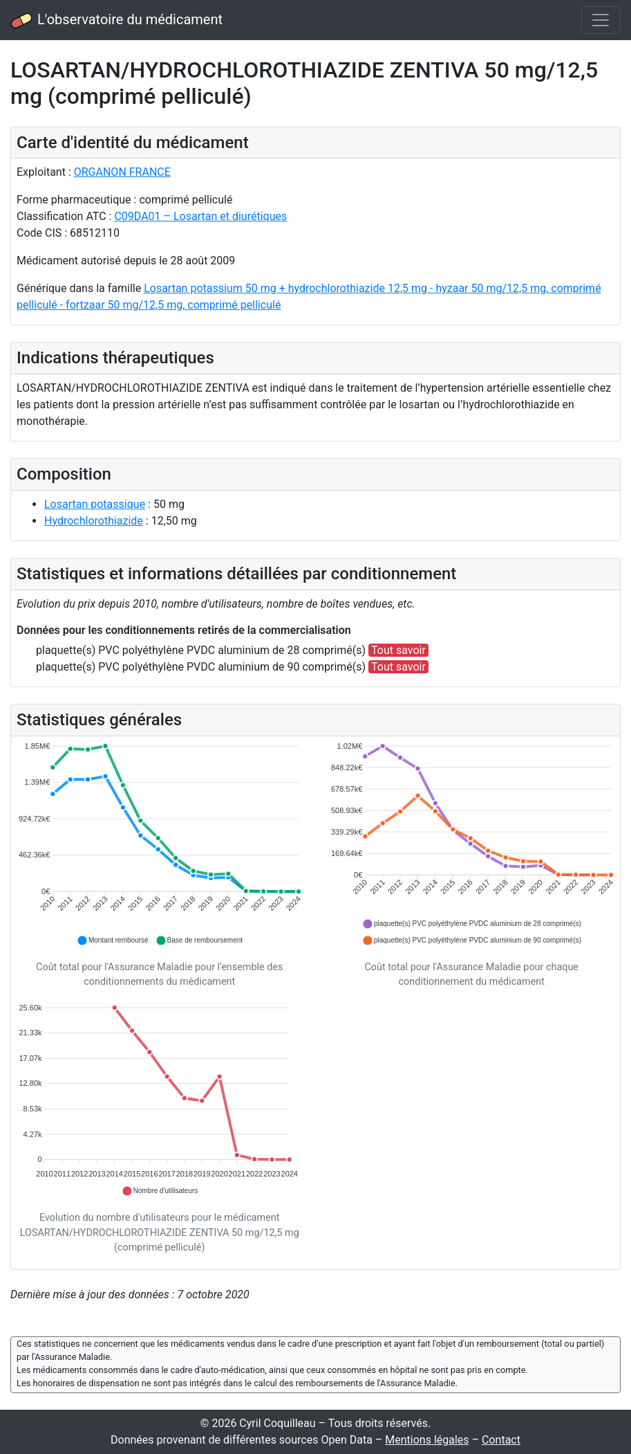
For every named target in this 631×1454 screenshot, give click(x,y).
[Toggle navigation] (600, 20)
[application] (159, 844)
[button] (113, 940)
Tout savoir (398, 650)
